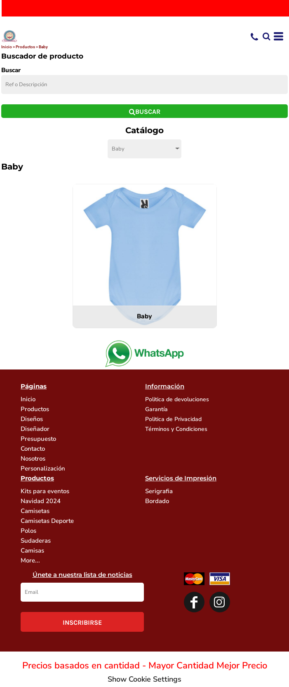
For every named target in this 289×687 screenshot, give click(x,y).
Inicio (6, 47)
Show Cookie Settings (144, 679)
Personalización (43, 468)
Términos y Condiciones (176, 429)
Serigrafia (159, 491)
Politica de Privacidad (173, 419)
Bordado (157, 501)
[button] (266, 36)
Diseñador (35, 429)
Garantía (156, 409)
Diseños (32, 419)
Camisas (32, 550)
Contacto (33, 449)
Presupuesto (38, 439)
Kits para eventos (45, 491)
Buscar (11, 70)
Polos (28, 531)
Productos (25, 47)
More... (30, 560)
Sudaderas (36, 540)
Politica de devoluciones (177, 399)
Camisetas (35, 511)
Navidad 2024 (41, 501)
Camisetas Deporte (47, 521)
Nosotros (33, 458)
